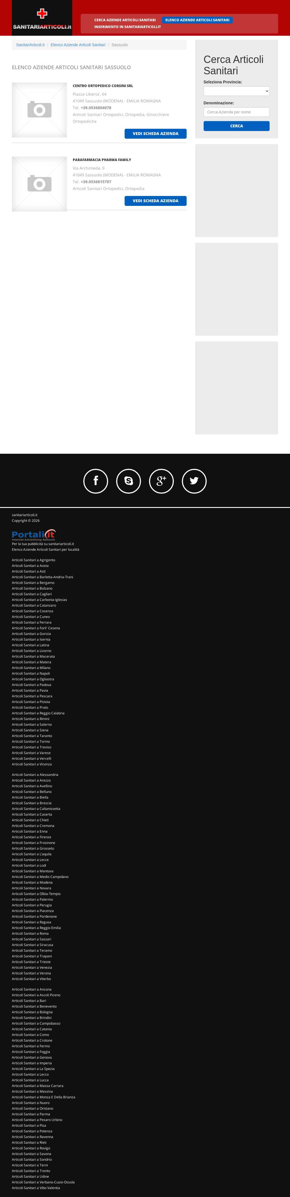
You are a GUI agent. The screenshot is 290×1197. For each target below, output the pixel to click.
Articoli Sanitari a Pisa (29, 1125)
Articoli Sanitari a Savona (31, 1153)
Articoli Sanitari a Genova (32, 1057)
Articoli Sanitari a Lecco (30, 1074)
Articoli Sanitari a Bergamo (33, 582)
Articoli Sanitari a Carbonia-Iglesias (39, 599)
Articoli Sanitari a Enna (30, 831)
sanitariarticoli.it (24, 514)
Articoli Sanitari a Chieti (30, 820)
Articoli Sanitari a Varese (31, 752)
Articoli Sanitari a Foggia (31, 1051)
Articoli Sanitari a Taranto (32, 735)
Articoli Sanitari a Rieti (29, 1142)
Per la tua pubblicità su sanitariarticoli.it (43, 543)
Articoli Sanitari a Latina (30, 645)
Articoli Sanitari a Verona (31, 973)
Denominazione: (219, 103)
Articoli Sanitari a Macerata (33, 656)
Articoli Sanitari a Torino (31, 741)
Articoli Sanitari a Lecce (30, 859)
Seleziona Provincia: (223, 82)
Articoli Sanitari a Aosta (30, 565)
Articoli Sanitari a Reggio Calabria (38, 713)
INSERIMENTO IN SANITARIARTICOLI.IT (127, 26)
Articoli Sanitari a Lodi (29, 865)
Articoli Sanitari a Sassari (31, 939)
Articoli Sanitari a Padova (31, 684)
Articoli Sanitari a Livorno (31, 650)
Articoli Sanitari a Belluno (32, 791)
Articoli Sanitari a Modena (32, 882)
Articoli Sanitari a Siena (30, 730)
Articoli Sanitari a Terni (30, 1165)
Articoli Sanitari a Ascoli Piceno (36, 995)
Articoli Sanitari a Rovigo (31, 1148)
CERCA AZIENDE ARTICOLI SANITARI (125, 20)
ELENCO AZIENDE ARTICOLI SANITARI (197, 20)
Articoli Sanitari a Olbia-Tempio (36, 893)
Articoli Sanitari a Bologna (32, 1012)
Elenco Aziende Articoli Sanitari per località (45, 549)
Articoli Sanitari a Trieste (31, 961)
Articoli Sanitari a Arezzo (31, 780)
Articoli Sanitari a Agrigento (33, 560)
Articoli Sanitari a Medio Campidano (40, 876)
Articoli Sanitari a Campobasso (36, 1023)
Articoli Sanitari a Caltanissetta (36, 808)
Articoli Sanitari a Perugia (32, 905)
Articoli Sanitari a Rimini (30, 718)
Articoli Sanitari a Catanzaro (34, 605)
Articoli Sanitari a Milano (31, 667)
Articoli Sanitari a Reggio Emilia (36, 927)
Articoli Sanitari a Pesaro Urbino (37, 1119)
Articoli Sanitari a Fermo (31, 1046)
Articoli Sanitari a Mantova (33, 871)
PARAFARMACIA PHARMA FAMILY (102, 159)
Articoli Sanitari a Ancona (32, 989)
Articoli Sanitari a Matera (31, 662)
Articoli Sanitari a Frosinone (33, 842)
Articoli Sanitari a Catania (32, 1029)
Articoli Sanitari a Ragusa (31, 922)
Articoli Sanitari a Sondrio (32, 1159)
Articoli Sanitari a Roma (30, 933)
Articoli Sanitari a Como (30, 1034)
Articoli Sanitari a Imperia (32, 1063)
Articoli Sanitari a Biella (30, 797)
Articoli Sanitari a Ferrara (32, 622)
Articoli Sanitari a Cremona (33, 825)
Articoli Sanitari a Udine (30, 1176)
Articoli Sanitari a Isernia (31, 639)
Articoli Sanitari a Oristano (32, 1108)
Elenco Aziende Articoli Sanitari (78, 45)
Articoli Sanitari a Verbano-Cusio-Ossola (43, 1182)
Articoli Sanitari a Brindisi (32, 1017)
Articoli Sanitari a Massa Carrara (37, 1085)
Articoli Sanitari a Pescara (32, 696)
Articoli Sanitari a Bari (29, 1000)
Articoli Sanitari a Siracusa (32, 944)
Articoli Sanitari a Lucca (30, 1080)
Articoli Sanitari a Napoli (31, 673)
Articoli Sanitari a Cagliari (32, 594)
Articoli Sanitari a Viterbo (31, 978)
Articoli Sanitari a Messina (32, 1091)
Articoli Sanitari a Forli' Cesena (36, 628)
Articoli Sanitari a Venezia (32, 967)
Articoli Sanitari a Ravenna (32, 1136)
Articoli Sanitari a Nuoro (31, 1102)
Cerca (236, 125)
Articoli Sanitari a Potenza (32, 1131)
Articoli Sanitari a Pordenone (34, 916)
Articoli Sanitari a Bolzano (32, 588)
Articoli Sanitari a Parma (31, 1114)
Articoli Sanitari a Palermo (32, 899)
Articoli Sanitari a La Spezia (33, 1068)
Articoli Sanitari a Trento (31, 1170)
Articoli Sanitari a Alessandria (35, 774)
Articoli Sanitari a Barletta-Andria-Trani (42, 577)
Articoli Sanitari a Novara (31, 888)
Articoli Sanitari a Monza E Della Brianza (43, 1097)
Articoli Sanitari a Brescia (32, 803)
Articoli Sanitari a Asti (29, 571)
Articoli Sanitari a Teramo (32, 950)
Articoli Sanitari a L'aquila (32, 854)
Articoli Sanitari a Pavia (30, 690)
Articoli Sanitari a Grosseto (33, 848)
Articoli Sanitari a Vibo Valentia (36, 1187)
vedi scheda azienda (155, 133)
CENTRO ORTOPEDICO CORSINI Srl (103, 85)
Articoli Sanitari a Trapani (32, 956)
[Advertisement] (246, 188)
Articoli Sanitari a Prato (30, 707)
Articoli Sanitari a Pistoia (31, 701)
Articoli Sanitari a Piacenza (33, 910)
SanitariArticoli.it (30, 45)
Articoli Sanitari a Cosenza (32, 611)
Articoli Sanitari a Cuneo (31, 616)
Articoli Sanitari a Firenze (31, 837)
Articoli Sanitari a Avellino (32, 786)
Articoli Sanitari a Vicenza (32, 764)
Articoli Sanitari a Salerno (32, 724)
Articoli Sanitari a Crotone (32, 1040)
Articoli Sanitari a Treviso (31, 747)
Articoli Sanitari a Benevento (34, 1006)
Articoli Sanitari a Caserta (32, 814)
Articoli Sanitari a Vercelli (31, 758)
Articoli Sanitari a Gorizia (31, 633)
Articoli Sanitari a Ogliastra (33, 679)
